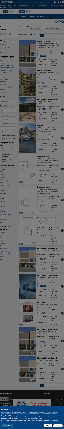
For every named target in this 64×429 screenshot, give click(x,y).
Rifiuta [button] (48, 425)
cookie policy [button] (7, 415)
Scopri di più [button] (7, 425)
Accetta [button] (58, 425)
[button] (61, 409)
